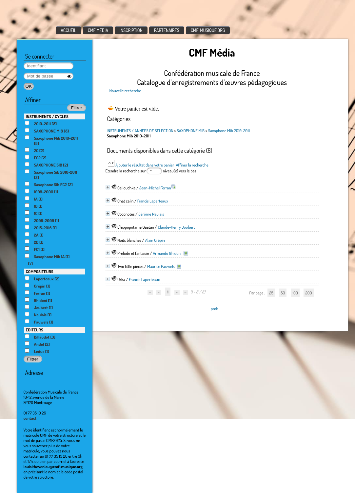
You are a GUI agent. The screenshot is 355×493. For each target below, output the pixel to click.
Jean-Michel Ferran (155, 187)
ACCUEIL (68, 30)
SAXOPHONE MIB (191, 130)
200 (308, 292)
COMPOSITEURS (39, 271)
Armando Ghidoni (167, 253)
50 (283, 292)
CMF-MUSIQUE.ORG (208, 30)
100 (295, 292)
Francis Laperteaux (152, 200)
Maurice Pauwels (161, 266)
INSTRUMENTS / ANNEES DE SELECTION (140, 130)
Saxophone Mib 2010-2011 (229, 130)
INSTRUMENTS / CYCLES (47, 116)
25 (271, 292)
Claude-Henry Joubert (176, 227)
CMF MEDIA (98, 30)
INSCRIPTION (131, 30)
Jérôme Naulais (151, 214)
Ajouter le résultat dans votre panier (144, 164)
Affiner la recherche (192, 164)
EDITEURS (34, 329)
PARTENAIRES (166, 30)
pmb (214, 308)
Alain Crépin (155, 240)
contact (30, 418)
